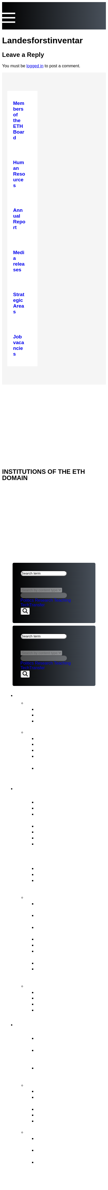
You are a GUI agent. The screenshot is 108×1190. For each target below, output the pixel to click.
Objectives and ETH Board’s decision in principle (67, 1153)
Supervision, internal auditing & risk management (70, 971)
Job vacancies (52, 843)
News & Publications (48, 694)
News (33, 702)
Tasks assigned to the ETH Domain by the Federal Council (70, 1100)
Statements (48, 714)
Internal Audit (50, 837)
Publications (42, 731)
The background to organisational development (66, 1165)
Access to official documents (67, 1010)
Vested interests (54, 808)
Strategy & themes (50, 1084)
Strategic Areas (53, 1091)
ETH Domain (36, 1024)
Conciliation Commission (63, 1004)
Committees (49, 831)
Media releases (53, 709)
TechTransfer (32, 605)
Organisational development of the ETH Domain (70, 1141)
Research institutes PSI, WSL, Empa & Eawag (69, 1071)
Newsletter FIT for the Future (68, 720)
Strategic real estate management (58, 930)
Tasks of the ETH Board (57, 896)
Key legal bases (53, 874)
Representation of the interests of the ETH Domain (70, 954)
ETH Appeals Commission (65, 992)
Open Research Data (59, 1114)
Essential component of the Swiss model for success (66, 1041)
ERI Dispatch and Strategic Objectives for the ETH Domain (70, 883)
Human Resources (56, 945)
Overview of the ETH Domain (65, 1031)
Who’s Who (49, 826)
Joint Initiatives (52, 1109)
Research (44, 600)
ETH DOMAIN (26, 405)
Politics (27, 600)
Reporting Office (54, 998)
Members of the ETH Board (66, 802)
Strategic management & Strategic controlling (63, 906)
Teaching (62, 600)
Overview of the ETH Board (62, 795)
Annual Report (52, 738)
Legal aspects (29, 412)
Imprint (21, 418)
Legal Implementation (60, 963)
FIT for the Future (49, 1131)
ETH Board (25, 391)
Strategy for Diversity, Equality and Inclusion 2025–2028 (69, 771)
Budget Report (52, 744)
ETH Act (45, 868)
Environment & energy (60, 1120)
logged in (35, 66)
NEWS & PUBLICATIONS (37, 398)
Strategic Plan (51, 750)
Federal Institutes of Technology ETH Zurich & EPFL (64, 1056)
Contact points (46, 985)
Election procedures (58, 939)
